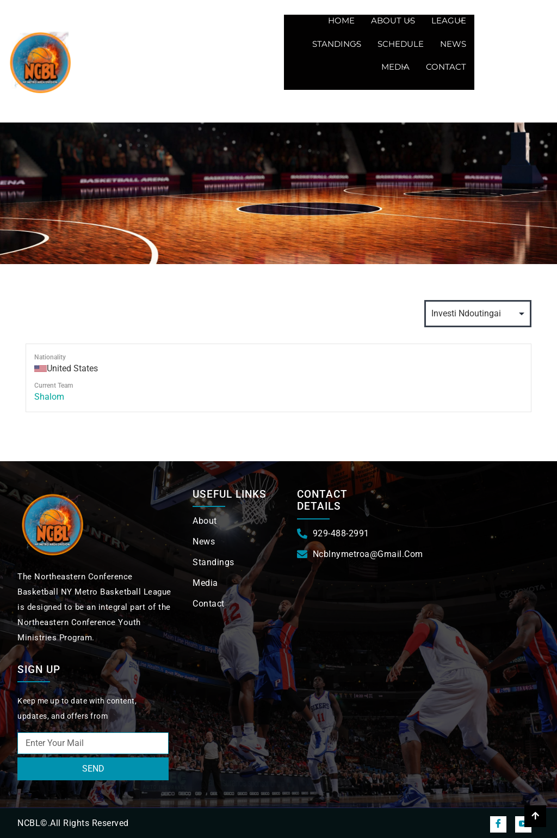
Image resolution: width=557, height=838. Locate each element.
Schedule (400, 44)
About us (391, 20)
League (447, 20)
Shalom (49, 397)
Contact (446, 67)
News (453, 44)
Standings (335, 44)
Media (393, 67)
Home (341, 20)
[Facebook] (498, 824)
